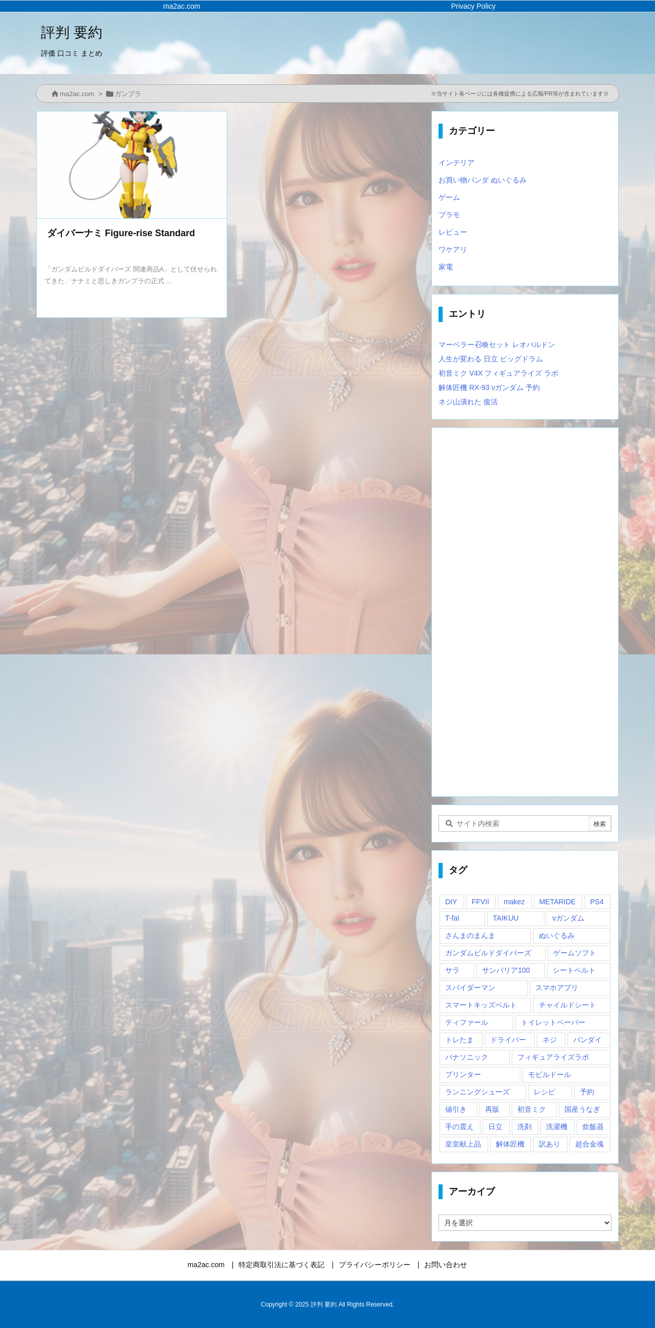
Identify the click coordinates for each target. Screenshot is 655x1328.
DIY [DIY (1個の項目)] (451, 902)
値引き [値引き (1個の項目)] (456, 1109)
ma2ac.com (77, 94)
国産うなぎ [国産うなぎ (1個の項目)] (582, 1109)
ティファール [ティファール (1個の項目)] (466, 1022)
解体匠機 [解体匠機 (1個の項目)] (510, 1144)
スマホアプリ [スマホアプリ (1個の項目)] (556, 987)
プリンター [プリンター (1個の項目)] (463, 1074)
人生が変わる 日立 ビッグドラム (491, 359)
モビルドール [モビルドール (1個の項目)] (549, 1074)
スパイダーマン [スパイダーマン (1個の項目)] (470, 987)
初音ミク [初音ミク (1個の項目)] (531, 1109)
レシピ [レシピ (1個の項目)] (544, 1092)
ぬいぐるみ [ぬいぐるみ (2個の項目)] (557, 935)
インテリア (456, 162)
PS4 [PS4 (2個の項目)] (596, 902)
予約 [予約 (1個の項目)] (587, 1092)
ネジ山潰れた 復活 (468, 402)
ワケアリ (453, 249)
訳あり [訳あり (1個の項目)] (549, 1144)
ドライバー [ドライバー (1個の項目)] (508, 1040)
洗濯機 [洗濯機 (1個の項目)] (556, 1127)
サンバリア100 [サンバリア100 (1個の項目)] (506, 970)
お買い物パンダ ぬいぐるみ (483, 180)
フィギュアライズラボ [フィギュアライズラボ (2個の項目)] (553, 1057)
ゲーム (449, 197)
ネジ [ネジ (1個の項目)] (549, 1040)
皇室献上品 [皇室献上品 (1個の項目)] (463, 1144)
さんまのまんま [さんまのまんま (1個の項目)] (470, 935)
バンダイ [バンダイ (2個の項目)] (587, 1040)
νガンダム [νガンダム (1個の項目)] (568, 918)
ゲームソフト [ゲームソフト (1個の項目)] (574, 953)
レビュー (453, 232)
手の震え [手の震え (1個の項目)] (459, 1127)
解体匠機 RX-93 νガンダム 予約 (489, 387)
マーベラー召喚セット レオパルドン (497, 344)
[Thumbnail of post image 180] (132, 164)
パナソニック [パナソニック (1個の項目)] (466, 1057)
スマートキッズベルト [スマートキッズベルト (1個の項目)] (481, 1005)
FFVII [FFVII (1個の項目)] (480, 902)
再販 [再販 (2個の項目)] (492, 1109)
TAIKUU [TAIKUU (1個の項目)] (505, 918)
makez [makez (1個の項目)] (514, 902)
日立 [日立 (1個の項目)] (495, 1127)
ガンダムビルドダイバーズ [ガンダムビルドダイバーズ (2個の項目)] (488, 953)
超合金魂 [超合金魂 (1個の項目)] (589, 1144)
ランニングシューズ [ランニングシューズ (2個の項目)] (477, 1092)
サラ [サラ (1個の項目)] (452, 970)
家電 (446, 267)
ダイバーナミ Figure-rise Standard (121, 233)
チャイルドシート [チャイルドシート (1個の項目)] (567, 1005)
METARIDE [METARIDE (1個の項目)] (557, 902)
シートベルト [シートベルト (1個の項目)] (574, 970)
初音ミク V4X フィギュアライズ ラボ (498, 373)
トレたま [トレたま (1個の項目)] (459, 1040)
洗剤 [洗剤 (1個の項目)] (524, 1127)
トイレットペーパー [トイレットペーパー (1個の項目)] (553, 1022)
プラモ (449, 215)
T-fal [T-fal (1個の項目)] (452, 918)
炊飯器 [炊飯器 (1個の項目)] (593, 1127)
